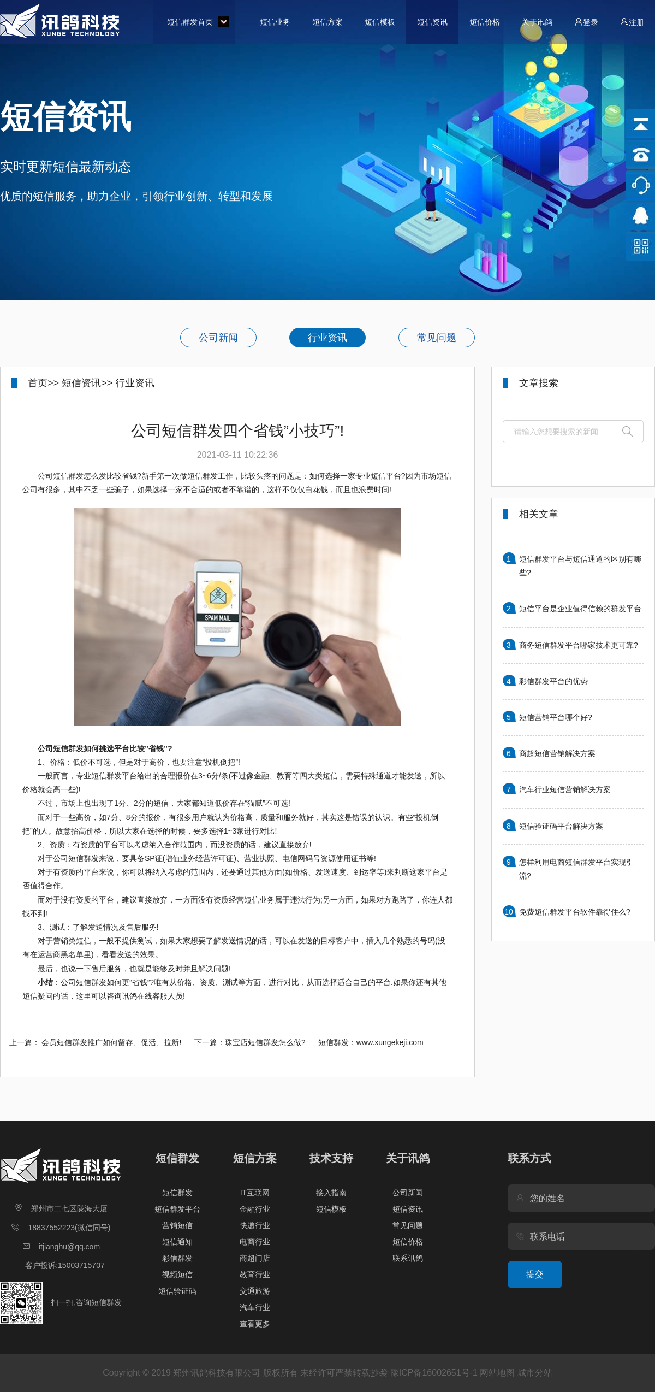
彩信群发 (177, 1258)
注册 (632, 22)
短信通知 (177, 1241)
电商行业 (255, 1241)
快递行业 (255, 1225)
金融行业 (255, 1209)
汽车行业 (255, 1307)
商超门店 (255, 1258)
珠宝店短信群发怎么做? (265, 1042)
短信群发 (177, 1158)
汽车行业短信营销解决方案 (565, 789)
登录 (586, 22)
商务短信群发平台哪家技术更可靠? (578, 645)
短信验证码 (177, 1291)
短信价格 (484, 21)
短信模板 (380, 21)
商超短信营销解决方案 (557, 753)
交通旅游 (255, 1291)
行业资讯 (327, 337)
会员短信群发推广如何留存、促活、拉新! (111, 1042)
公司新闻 (218, 337)
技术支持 (331, 1158)
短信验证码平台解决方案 (561, 826)
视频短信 (177, 1274)
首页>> (43, 383)
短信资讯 (432, 21)
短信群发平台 (177, 1209)
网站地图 (497, 1372)
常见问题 (436, 337)
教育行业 (255, 1274)
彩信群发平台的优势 (553, 681)
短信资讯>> (87, 383)
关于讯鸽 (537, 21)
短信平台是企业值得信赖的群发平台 (580, 608)
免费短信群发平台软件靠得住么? (574, 911)
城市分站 (534, 1372)
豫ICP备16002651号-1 (434, 1372)
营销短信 (177, 1225)
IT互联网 (255, 1192)
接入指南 (331, 1192)
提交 (535, 1274)
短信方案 (327, 21)
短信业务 (275, 21)
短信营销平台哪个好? (555, 717)
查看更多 (255, 1323)
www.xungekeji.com (390, 1042)
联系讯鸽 (407, 1258)
